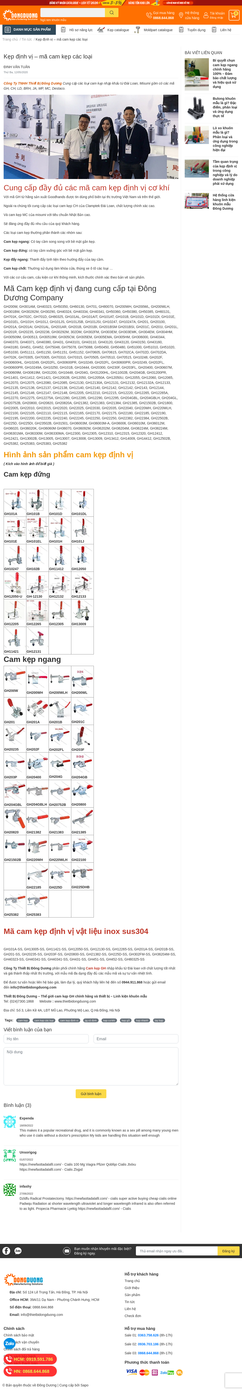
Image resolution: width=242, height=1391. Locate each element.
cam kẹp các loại (44, 1020)
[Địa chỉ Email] (188, 1250)
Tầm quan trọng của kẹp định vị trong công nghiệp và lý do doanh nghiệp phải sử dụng (225, 172)
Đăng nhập (216, 17)
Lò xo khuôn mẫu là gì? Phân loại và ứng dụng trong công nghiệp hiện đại (225, 139)
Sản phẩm (132, 1295)
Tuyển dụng (196, 30)
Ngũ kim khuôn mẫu (53, 20)
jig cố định (91, 1020)
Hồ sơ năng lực (81, 30)
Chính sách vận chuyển (21, 1342)
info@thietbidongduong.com (42, 1314)
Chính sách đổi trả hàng (22, 1349)
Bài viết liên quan (203, 52)
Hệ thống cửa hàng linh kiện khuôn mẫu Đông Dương (224, 201)
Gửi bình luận (91, 1094)
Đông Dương (47, 1385)
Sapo (84, 1385)
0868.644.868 (163, 18)
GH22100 (79, 860)
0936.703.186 (149, 1344)
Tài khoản (217, 13)
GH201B (55, 722)
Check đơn (133, 1316)
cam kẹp (23, 1020)
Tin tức (130, 1302)
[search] (112, 12)
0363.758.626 (149, 1335)
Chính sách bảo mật (19, 1335)
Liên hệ (225, 30)
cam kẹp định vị (69, 1020)
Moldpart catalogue (158, 30)
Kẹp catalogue (118, 30)
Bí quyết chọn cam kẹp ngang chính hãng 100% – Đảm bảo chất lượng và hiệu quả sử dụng (225, 73)
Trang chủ (132, 1281)
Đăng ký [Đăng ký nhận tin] (228, 1251)
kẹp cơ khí (109, 1020)
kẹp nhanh (142, 1020)
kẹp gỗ (126, 1020)
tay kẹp (159, 1020)
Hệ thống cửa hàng (192, 15)
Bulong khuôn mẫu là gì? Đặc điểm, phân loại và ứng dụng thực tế (225, 107)
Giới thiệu (132, 1288)
